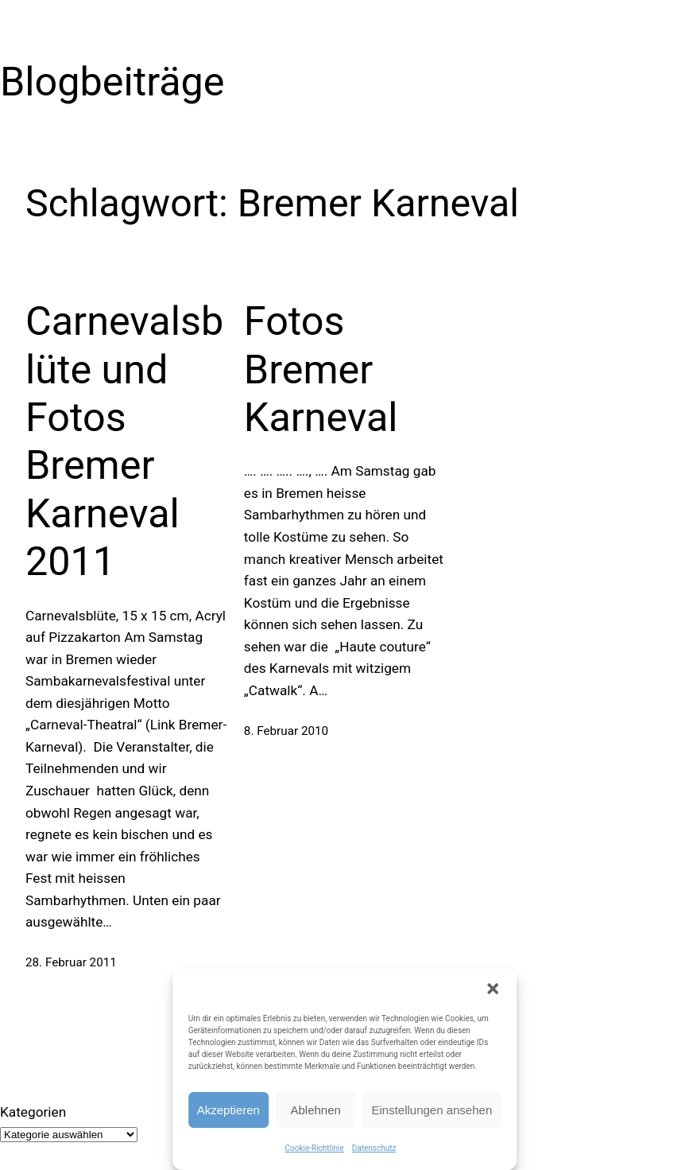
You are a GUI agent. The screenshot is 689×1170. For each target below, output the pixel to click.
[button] (493, 989)
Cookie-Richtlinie (314, 1148)
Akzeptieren (228, 1110)
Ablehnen (316, 1110)
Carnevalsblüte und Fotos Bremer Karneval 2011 (124, 441)
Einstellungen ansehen (431, 1110)
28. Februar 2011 (71, 962)
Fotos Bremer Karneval (321, 369)
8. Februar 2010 (286, 731)
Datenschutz (374, 1148)
